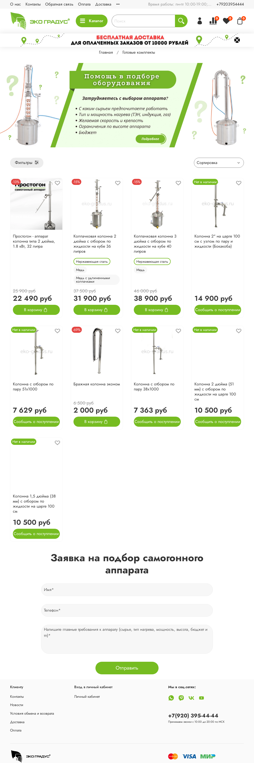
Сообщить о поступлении (217, 310)
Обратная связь (59, 4)
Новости (16, 704)
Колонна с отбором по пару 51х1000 (33, 386)
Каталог (91, 21)
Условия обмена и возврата (32, 713)
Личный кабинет (87, 696)
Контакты (33, 4)
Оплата (84, 4)
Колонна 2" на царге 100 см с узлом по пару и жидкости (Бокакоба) (217, 241)
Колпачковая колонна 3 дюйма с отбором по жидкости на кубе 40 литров (155, 243)
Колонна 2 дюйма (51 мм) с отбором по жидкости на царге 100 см (215, 391)
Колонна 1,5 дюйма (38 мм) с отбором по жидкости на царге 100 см (34, 503)
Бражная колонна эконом (96, 384)
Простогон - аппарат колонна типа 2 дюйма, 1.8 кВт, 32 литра (34, 241)
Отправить (127, 668)
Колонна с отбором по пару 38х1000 (154, 386)
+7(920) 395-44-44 (193, 715)
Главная (106, 52)
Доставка (103, 4)
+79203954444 (230, 4)
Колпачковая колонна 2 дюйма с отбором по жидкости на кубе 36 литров (94, 243)
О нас (15, 4)
